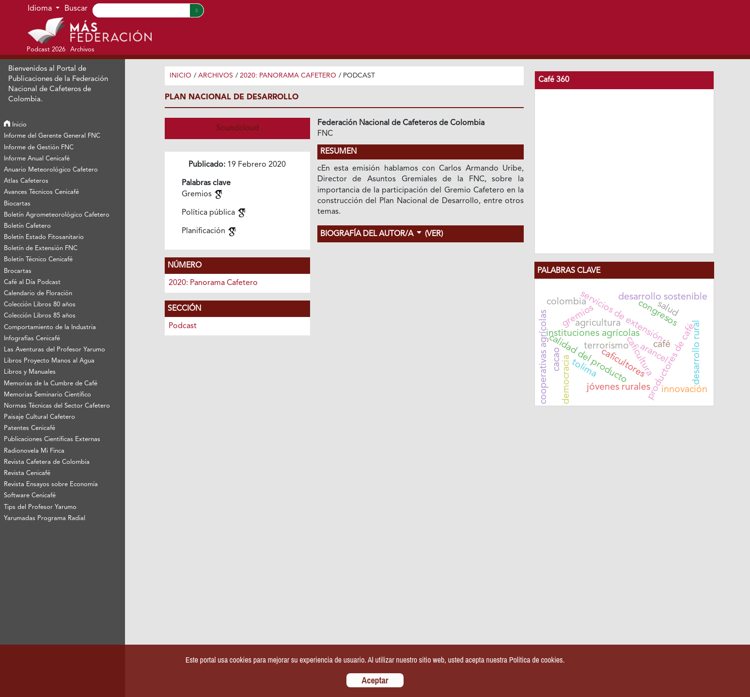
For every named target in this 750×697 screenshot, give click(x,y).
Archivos (215, 75)
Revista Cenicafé (27, 473)
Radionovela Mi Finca (34, 451)
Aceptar (375, 680)
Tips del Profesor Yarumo (40, 507)
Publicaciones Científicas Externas (52, 439)
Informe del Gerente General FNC (52, 136)
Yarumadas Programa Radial (44, 518)
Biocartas (17, 204)
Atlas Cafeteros (26, 181)
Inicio (15, 125)
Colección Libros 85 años (40, 316)
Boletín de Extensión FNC (41, 248)
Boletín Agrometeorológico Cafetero (56, 215)
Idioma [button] (41, 9)
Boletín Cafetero (27, 226)
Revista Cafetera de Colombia (47, 462)
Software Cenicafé (30, 495)
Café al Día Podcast (32, 282)
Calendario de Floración (38, 293)
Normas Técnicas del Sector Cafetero (57, 406)
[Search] (141, 10)
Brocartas (17, 271)
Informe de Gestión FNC (39, 147)
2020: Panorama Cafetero (288, 75)
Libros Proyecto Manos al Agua (49, 361)
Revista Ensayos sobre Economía (51, 484)
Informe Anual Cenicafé (37, 159)
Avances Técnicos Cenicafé (41, 192)
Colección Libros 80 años (40, 304)
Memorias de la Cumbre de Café (50, 383)
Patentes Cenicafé (29, 428)
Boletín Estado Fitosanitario (44, 237)
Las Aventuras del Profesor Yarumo (54, 350)
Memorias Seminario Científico (47, 395)
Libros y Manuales (30, 372)
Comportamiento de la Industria (50, 327)
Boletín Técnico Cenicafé (38, 259)
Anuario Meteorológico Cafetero (51, 170)
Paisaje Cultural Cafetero (39, 417)
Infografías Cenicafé (32, 338)
